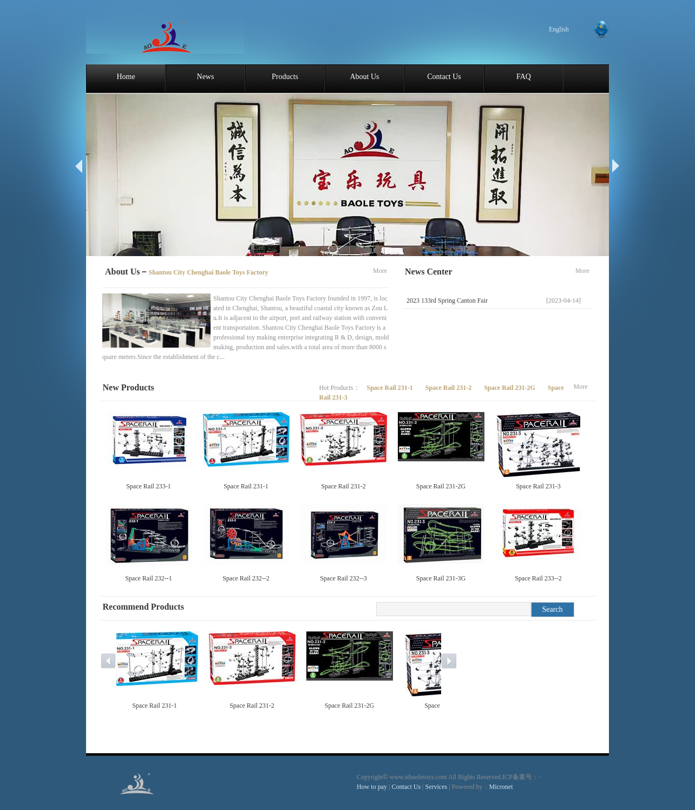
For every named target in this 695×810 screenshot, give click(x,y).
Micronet (501, 787)
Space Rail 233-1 (148, 486)
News (205, 77)
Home (125, 77)
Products (285, 77)
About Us (364, 77)
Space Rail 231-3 (538, 486)
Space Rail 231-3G (440, 578)
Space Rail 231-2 (449, 387)
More (380, 271)
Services (437, 787)
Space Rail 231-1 (391, 387)
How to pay (372, 787)
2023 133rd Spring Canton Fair (447, 300)
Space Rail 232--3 (343, 578)
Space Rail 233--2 (538, 578)
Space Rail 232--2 (246, 578)
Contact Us (444, 77)
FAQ (523, 77)
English (559, 29)
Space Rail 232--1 (148, 578)
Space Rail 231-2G (510, 387)
